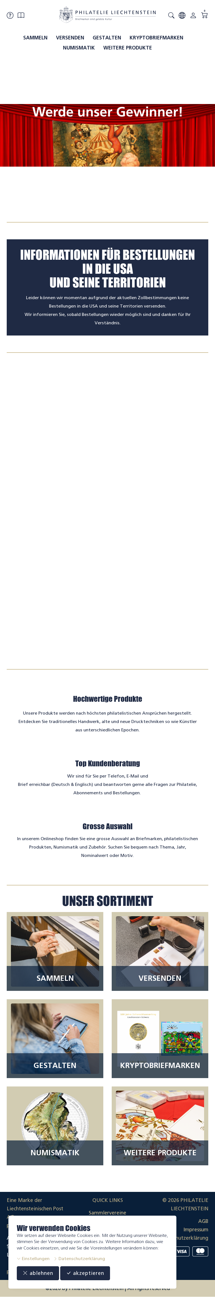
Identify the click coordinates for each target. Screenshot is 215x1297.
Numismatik (79, 48)
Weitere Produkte (127, 48)
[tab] (102, 209)
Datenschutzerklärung (79, 1258)
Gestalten (107, 38)
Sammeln (35, 38)
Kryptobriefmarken (156, 38)
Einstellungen (33, 1258)
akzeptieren (85, 1273)
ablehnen (38, 1273)
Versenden (70, 38)
